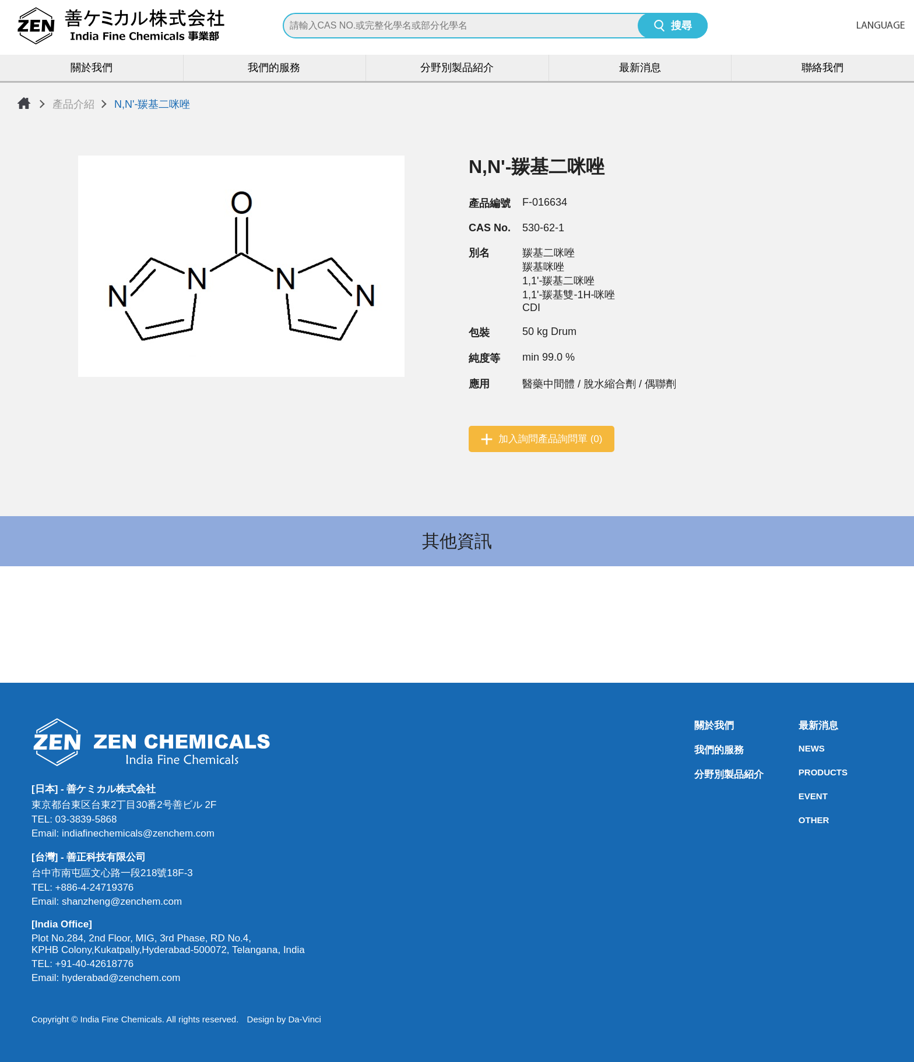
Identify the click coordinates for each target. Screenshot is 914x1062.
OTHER (802, 820)
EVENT (802, 796)
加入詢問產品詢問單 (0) (550, 438)
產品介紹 (73, 104)
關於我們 (92, 68)
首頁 (24, 103)
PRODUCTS (802, 772)
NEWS (802, 748)
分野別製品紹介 (457, 68)
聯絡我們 (822, 68)
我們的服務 (274, 68)
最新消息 (640, 68)
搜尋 (681, 26)
